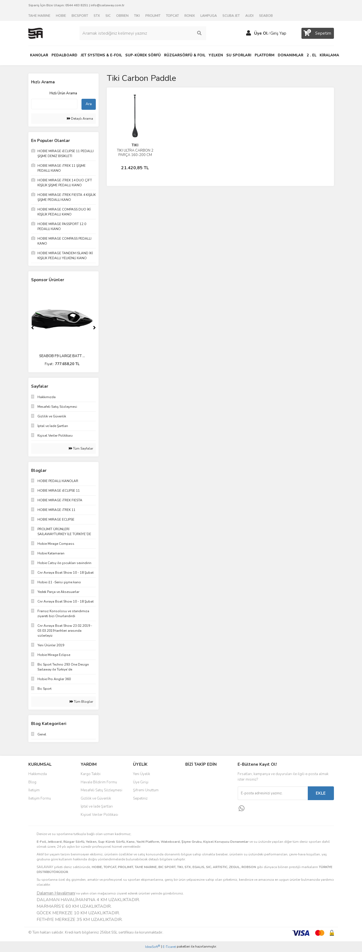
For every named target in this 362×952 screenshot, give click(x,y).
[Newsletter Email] (273, 793)
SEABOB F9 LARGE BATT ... (63, 356)
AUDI (249, 15)
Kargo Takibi (90, 774)
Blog (32, 782)
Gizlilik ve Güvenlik (96, 798)
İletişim (34, 790)
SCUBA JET (231, 15)
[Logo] (35, 33)
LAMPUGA (208, 15)
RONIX (189, 15)
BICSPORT (80, 15)
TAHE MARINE (39, 15)
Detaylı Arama (80, 118)
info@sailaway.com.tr (107, 5)
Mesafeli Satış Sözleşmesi (101, 790)
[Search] (143, 33)
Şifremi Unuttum (146, 790)
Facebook (203, 776)
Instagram (203, 787)
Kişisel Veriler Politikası (99, 814)
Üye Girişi (140, 782)
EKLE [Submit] (321, 793)
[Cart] (317, 33)
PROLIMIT (152, 15)
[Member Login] (248, 33)
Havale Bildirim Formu (99, 782)
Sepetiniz (140, 798)
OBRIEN (122, 15)
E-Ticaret (169, 947)
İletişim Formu (39, 798)
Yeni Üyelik (141, 774)
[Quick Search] (54, 104)
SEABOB (266, 15)
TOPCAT (172, 15)
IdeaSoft (152, 946)
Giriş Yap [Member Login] (278, 33)
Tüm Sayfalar (81, 448)
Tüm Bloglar (81, 701)
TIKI (137, 15)
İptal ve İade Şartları (97, 806)
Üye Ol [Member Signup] (261, 33)
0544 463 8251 (76, 5)
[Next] (94, 327)
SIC (108, 15)
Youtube (203, 799)
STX (97, 15)
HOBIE (61, 15)
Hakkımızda (37, 774)
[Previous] (32, 327)
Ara (89, 104)
